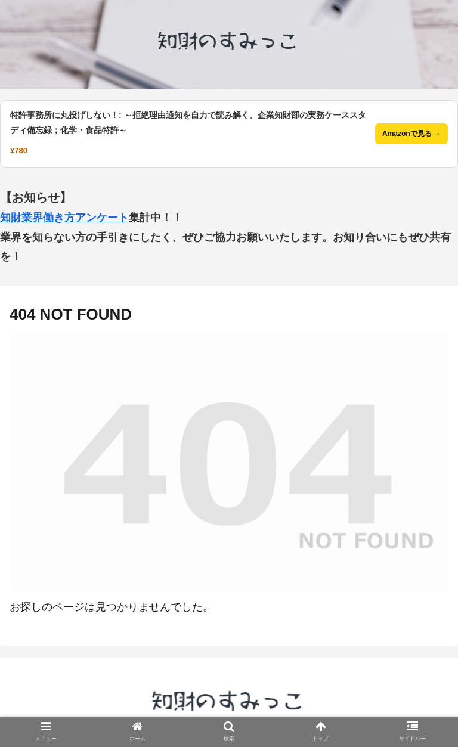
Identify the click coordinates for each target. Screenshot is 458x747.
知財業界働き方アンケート (64, 218)
